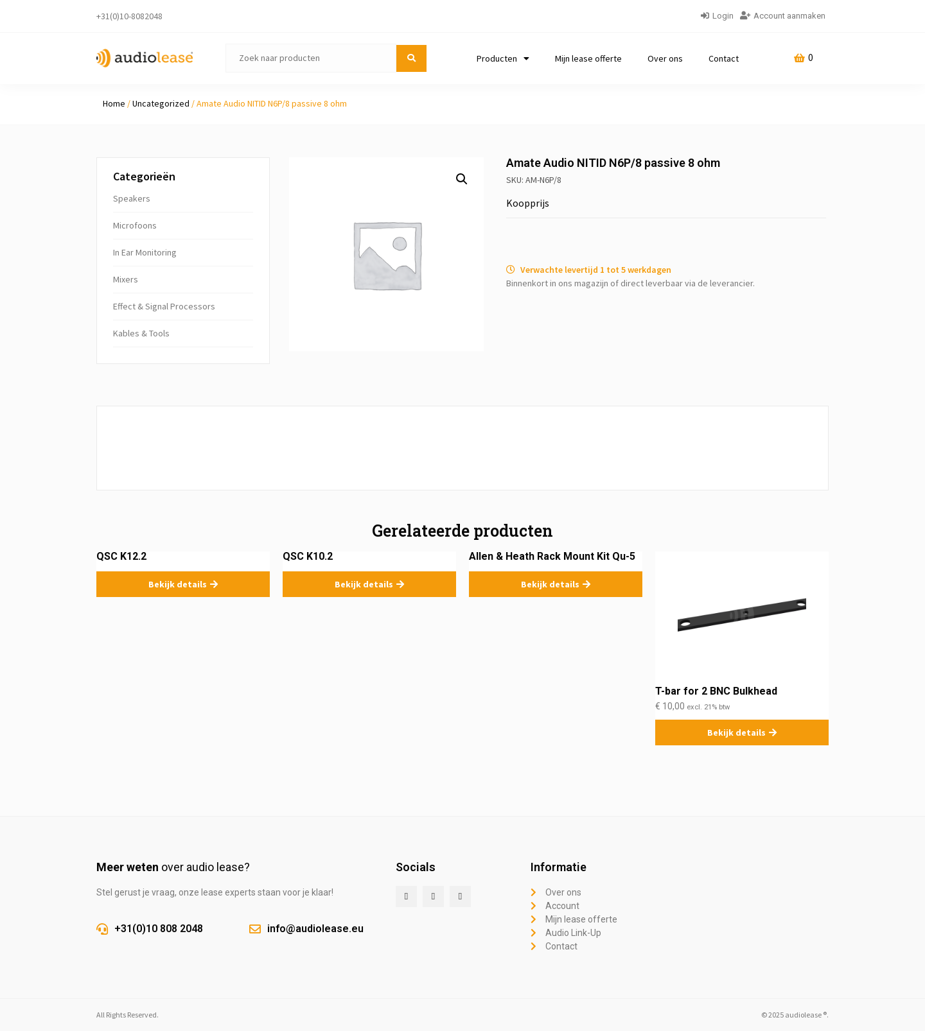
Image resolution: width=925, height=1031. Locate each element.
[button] (461, 179)
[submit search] (411, 58)
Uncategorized (160, 103)
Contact (724, 58)
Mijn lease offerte (588, 58)
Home (114, 103)
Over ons (665, 58)
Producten (503, 58)
